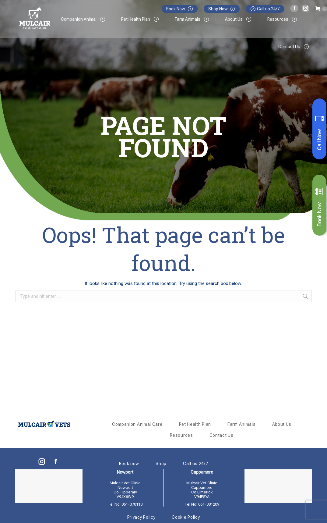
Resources (181, 435)
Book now (129, 463)
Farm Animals (241, 424)
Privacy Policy (141, 517)
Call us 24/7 (265, 8)
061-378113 (131, 504)
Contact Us (221, 435)
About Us (282, 424)
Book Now (319, 206)
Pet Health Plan (195, 424)
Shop (161, 463)
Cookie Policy (186, 517)
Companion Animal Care (137, 424)
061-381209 (208, 504)
